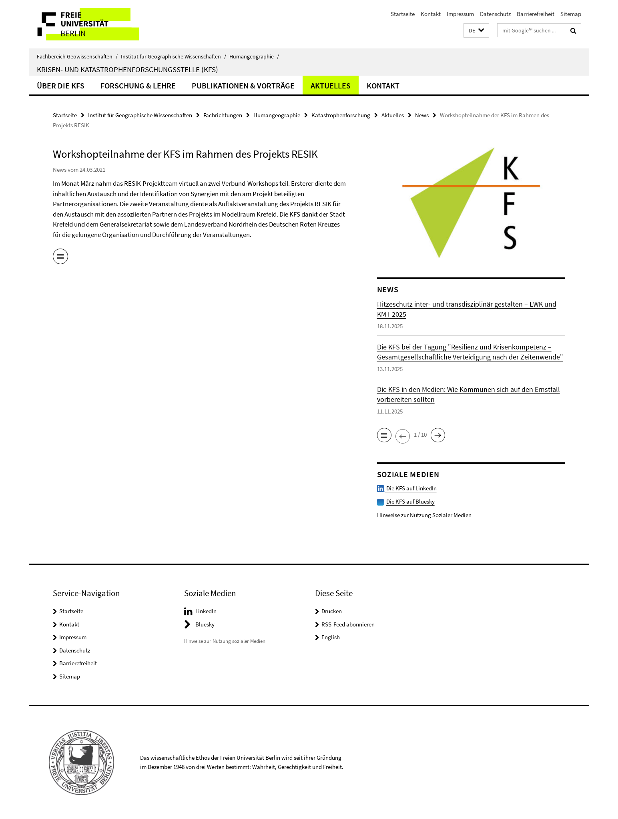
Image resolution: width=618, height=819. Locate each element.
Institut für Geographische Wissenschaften (173, 56)
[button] (476, 30)
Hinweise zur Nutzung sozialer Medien (224, 641)
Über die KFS (60, 85)
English (330, 637)
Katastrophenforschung (340, 115)
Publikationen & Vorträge (243, 85)
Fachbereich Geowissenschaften (77, 56)
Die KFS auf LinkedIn (407, 488)
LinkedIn (206, 611)
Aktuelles (331, 85)
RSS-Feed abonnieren (348, 624)
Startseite (403, 14)
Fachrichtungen (222, 115)
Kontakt (431, 14)
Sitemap (570, 14)
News (422, 115)
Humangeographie (254, 56)
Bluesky (205, 624)
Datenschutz (495, 14)
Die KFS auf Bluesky (410, 501)
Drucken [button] (331, 611)
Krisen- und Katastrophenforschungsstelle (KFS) (127, 69)
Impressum (460, 14)
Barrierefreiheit (535, 14)
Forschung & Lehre (138, 85)
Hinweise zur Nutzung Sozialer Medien (424, 515)
